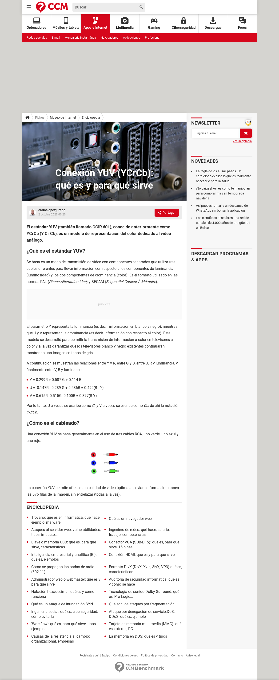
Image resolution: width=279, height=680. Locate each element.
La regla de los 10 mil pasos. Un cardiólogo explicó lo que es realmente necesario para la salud (223, 176)
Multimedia (125, 23)
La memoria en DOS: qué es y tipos (138, 636)
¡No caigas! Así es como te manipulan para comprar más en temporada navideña (223, 193)
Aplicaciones (131, 37)
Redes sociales (37, 37)
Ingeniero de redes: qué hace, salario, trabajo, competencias (139, 532)
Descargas (213, 23)
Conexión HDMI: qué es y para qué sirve (142, 554)
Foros (242, 23)
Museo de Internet (63, 117)
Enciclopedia (91, 117)
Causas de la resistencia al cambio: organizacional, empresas (60, 639)
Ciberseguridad (183, 23)
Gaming (154, 23)
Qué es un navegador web (130, 518)
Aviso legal (193, 655)
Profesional (152, 37)
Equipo (105, 655)
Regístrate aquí (89, 655)
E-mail (56, 37)
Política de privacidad (154, 655)
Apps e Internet (95, 23)
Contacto (177, 655)
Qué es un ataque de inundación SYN (62, 604)
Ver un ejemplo (242, 141)
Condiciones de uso (125, 655)
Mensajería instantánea (80, 37)
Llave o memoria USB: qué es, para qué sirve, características (63, 544)
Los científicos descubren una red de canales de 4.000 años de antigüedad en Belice (223, 223)
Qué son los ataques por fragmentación (142, 604)
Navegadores (109, 37)
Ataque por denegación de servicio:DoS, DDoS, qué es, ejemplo (142, 614)
